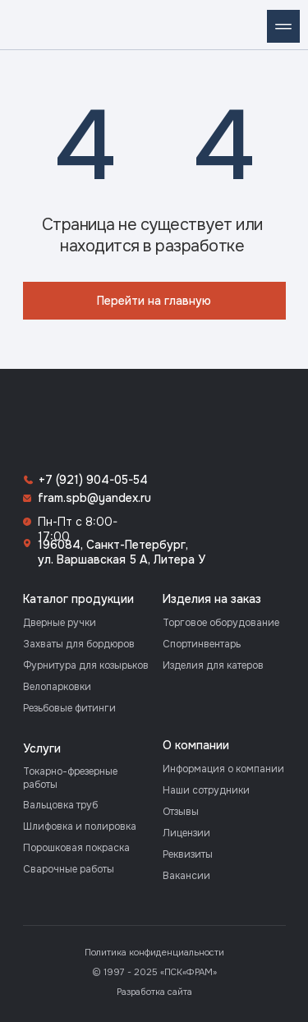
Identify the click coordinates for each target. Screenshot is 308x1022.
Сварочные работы (68, 869)
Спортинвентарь (202, 644)
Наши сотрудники (206, 790)
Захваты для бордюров (79, 644)
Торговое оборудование (221, 622)
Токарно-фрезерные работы (70, 778)
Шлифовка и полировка (79, 826)
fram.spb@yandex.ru (94, 497)
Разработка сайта (154, 991)
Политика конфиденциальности (154, 952)
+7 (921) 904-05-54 (93, 479)
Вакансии (186, 875)
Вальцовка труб (60, 805)
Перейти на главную (154, 300)
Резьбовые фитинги (69, 708)
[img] (24, 24)
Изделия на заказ (212, 599)
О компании (196, 745)
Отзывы (181, 811)
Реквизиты (188, 854)
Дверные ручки (59, 622)
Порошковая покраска (76, 847)
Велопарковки (57, 686)
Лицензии (186, 833)
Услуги (42, 748)
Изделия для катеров (213, 665)
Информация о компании (223, 769)
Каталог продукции (78, 599)
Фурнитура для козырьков (86, 665)
